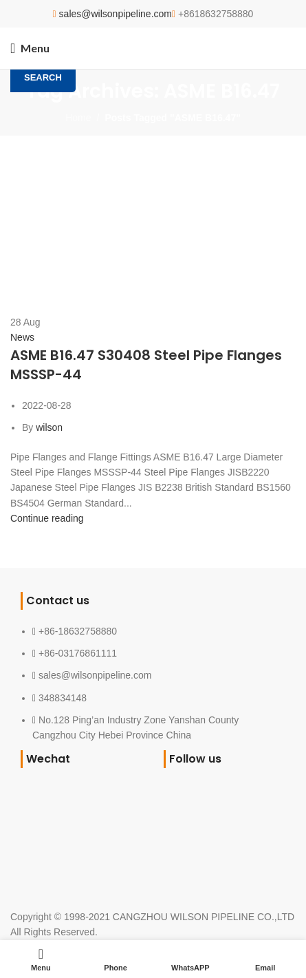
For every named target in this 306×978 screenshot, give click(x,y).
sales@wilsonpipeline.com (115, 13)
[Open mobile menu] (29, 48)
